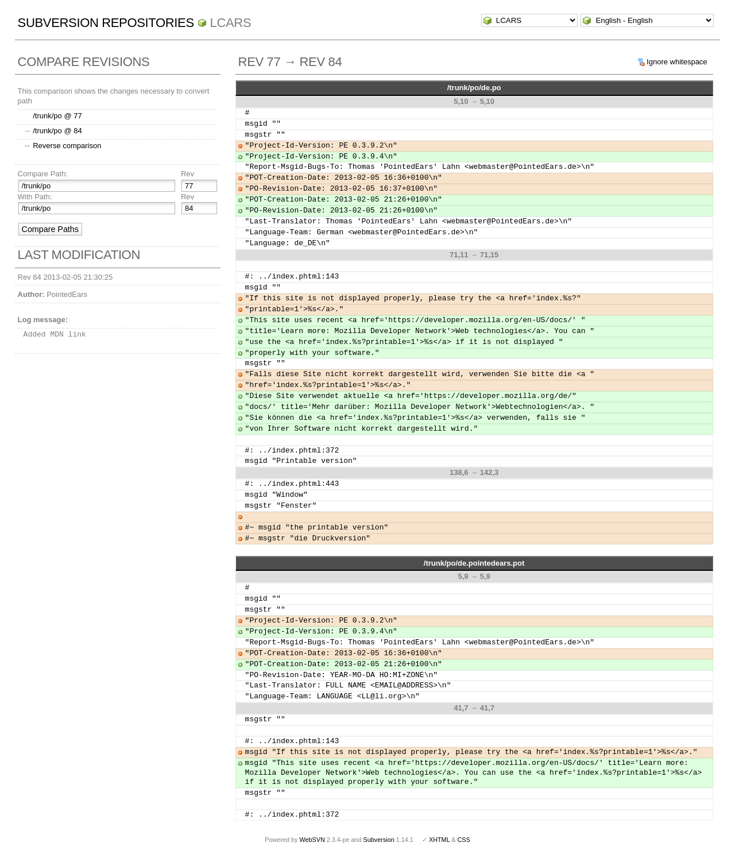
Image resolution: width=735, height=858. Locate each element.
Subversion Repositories (106, 23)
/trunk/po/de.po (474, 87)
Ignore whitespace (677, 61)
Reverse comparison (67, 145)
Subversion (378, 839)
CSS (464, 839)
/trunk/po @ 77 (57, 115)
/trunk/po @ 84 (57, 130)
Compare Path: (43, 173)
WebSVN (311, 839)
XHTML (439, 839)
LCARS (231, 23)
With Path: (35, 196)
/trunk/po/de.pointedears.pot (474, 563)
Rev (187, 173)
